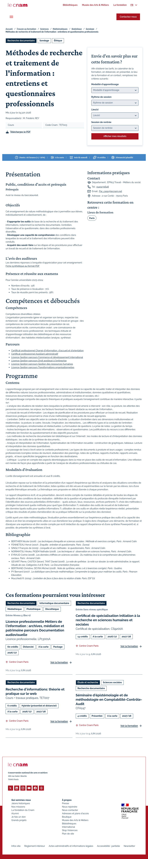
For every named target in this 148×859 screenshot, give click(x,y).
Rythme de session (101, 97)
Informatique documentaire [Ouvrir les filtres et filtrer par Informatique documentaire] (54, 603)
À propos (67, 800)
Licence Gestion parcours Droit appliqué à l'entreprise (39, 360)
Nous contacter (70, 810)
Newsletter (129, 846)
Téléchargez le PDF (20, 132)
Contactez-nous (128, 16)
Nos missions (18, 806)
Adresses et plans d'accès (75, 813)
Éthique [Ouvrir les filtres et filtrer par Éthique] (58, 40)
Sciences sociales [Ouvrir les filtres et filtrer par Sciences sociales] (112, 682)
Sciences (44, 29)
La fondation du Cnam (22, 810)
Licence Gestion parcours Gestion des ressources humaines (42, 364)
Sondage (90, 29)
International (68, 826)
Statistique (77, 29)
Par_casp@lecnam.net (110, 191)
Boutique (66, 816)
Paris (92, 218)
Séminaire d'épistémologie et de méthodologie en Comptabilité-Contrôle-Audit (109, 699)
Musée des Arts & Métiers (75, 820)
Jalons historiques (20, 803)
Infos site (15, 846)
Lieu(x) (95, 109)
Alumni (15, 813)
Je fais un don (18, 816)
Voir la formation (59, 662)
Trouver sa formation (26, 29)
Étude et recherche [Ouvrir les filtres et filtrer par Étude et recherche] (88, 682)
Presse (65, 803)
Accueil (9, 29)
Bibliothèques (69, 823)
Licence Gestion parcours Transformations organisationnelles (42, 367)
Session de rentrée (101, 122)
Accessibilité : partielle (108, 846)
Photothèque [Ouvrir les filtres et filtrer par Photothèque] (34, 609)
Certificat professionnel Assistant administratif (34, 354)
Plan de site (68, 833)
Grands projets (19, 820)
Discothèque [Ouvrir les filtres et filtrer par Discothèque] (52, 609)
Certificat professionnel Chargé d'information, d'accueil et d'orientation (47, 350)
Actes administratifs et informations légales (71, 846)
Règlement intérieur (34, 846)
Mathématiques (60, 29)
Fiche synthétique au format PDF (23, 266)
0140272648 (102, 186)
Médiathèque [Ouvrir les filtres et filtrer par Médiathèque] (14, 609)
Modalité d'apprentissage (105, 84)
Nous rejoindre (69, 806)
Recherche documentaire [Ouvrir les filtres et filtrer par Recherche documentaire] (21, 40)
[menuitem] (70, 5)
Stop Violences (70, 830)
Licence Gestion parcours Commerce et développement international (47, 357)
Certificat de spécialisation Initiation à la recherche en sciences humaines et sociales (108, 620)
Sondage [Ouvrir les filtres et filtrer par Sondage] (44, 40)
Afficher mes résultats (114, 136)
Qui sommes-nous (21, 800)
